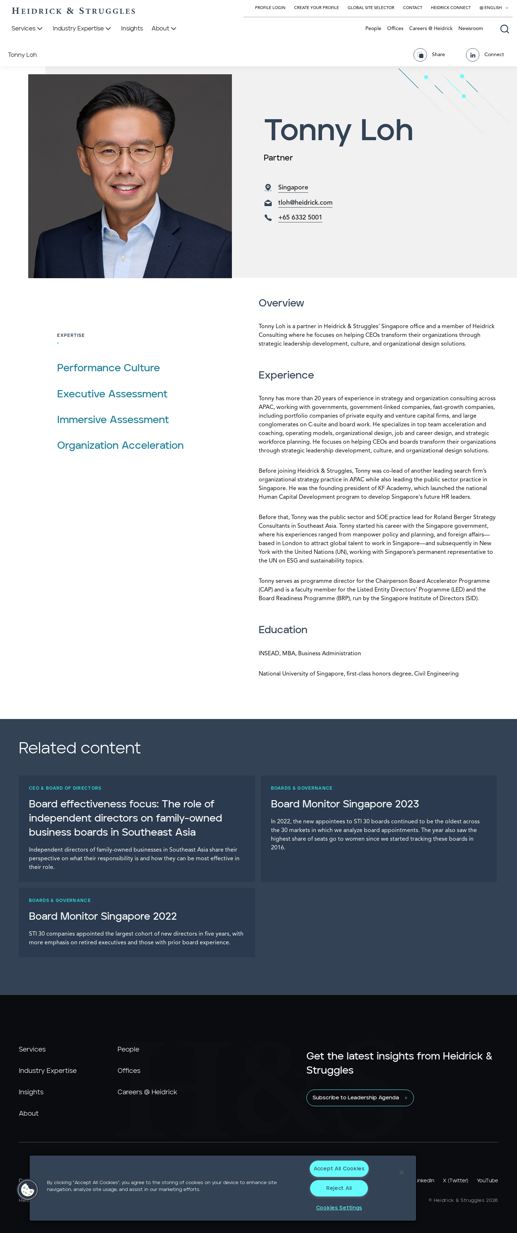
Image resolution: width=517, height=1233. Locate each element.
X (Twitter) (455, 1180)
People (373, 28)
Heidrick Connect (451, 8)
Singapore (293, 187)
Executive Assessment (112, 394)
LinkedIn (424, 1180)
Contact (412, 8)
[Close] (402, 1172)
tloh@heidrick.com (305, 203)
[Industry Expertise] (83, 29)
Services (32, 1049)
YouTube (487, 1180)
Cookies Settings (339, 1208)
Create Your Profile (316, 8)
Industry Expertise (48, 1071)
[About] (165, 29)
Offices (395, 28)
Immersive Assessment (113, 420)
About (29, 1114)
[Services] (28, 29)
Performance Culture (108, 368)
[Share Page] (432, 54)
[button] (27, 1189)
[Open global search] (504, 29)
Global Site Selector (371, 8)
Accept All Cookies (339, 1168)
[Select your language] (494, 8)
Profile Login (270, 8)
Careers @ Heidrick (431, 28)
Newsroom (470, 28)
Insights (31, 1092)
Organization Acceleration (120, 446)
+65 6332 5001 (300, 217)
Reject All (339, 1188)
